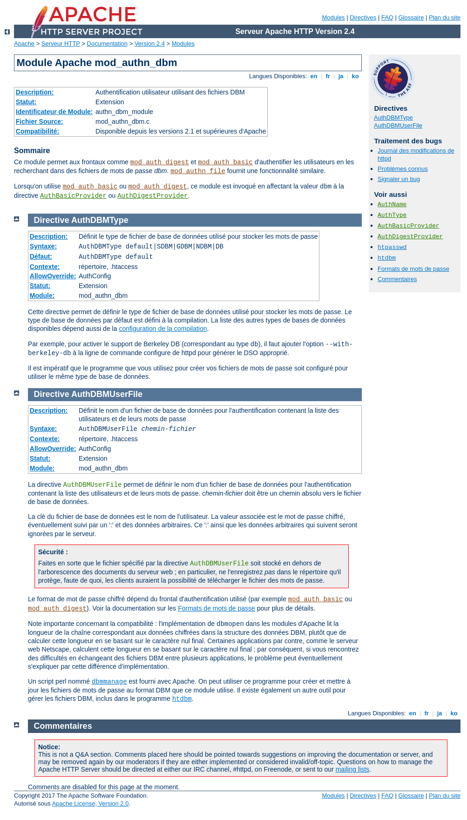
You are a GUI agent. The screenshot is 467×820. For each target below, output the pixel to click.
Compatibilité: (37, 131)
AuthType (392, 215)
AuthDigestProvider (152, 196)
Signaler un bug (399, 178)
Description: (35, 92)
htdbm (387, 258)
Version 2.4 (150, 43)
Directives (363, 17)
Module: (42, 295)
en (314, 76)
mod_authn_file (197, 171)
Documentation (107, 43)
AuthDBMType (393, 117)
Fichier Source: (39, 121)
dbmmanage (109, 682)
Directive (51, 220)
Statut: (26, 102)
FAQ (387, 17)
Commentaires (397, 279)
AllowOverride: (53, 276)
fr (328, 76)
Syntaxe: (43, 246)
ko (355, 76)
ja (341, 76)
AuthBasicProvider (73, 196)
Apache (24, 43)
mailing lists (352, 769)
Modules (333, 17)
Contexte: (45, 266)
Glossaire (411, 17)
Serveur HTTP (60, 43)
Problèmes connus (403, 168)
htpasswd (392, 247)
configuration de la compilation (163, 328)
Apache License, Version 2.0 (90, 803)
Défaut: (41, 256)
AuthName (392, 204)
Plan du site (444, 17)
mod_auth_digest (159, 162)
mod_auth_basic (225, 162)
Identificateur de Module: (54, 111)
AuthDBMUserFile (398, 125)
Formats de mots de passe (413, 268)
